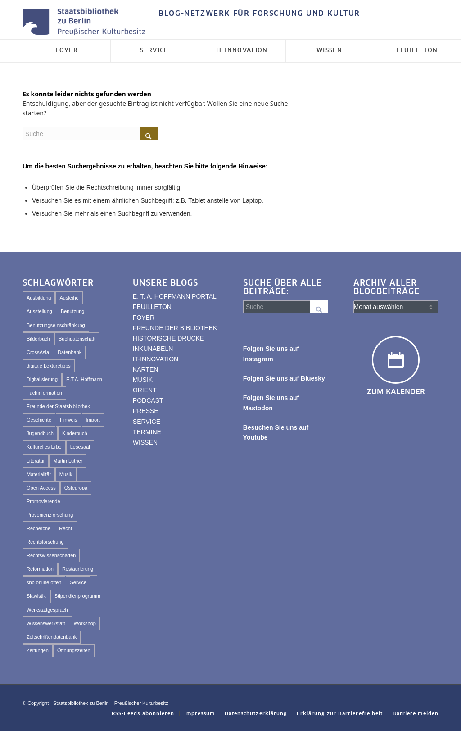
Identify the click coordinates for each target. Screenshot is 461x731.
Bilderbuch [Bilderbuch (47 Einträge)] (38, 338)
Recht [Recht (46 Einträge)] (65, 528)
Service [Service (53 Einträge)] (78, 582)
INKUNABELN (153, 348)
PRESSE (145, 410)
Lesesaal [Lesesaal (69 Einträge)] (80, 446)
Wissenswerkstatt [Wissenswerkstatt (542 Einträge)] (46, 623)
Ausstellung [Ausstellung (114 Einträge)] (39, 311)
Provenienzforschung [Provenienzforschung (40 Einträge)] (50, 515)
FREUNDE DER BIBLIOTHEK (175, 327)
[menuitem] (257, 14)
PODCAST (148, 400)
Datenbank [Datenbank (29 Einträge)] (69, 352)
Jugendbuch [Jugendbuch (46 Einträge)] (40, 433)
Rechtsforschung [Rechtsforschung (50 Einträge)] (45, 542)
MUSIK (143, 379)
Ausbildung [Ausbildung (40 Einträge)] (39, 297)
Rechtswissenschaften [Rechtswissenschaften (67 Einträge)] (51, 555)
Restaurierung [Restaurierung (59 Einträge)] (77, 569)
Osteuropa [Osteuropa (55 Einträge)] (75, 487)
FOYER (143, 317)
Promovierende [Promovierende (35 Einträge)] (43, 501)
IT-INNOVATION (155, 359)
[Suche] (90, 133)
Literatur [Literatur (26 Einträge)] (36, 460)
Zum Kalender (396, 391)
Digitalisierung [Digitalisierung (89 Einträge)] (42, 379)
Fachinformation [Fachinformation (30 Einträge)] (44, 392)
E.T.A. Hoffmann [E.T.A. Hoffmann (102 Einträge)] (84, 379)
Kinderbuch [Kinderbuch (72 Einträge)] (74, 433)
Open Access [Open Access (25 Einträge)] (41, 487)
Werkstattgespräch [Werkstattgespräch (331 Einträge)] (47, 610)
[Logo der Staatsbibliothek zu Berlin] (86, 22)
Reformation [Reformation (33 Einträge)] (40, 569)
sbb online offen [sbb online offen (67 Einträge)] (44, 582)
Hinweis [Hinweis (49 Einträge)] (68, 419)
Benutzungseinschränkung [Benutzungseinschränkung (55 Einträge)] (56, 325)
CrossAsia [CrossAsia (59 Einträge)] (38, 352)
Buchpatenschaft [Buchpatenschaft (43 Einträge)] (77, 338)
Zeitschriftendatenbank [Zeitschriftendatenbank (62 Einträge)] (52, 637)
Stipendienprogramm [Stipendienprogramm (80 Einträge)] (77, 596)
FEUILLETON (152, 306)
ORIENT (145, 390)
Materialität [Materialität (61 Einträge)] (39, 474)
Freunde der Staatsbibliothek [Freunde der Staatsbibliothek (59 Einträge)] (58, 406)
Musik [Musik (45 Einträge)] (65, 474)
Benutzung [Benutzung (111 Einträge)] (73, 311)
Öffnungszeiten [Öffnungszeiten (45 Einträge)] (73, 650)
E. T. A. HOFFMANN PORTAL (175, 296)
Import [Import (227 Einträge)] (93, 419)
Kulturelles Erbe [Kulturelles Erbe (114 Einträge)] (44, 446)
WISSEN (145, 442)
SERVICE (146, 421)
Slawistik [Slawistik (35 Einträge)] (36, 596)
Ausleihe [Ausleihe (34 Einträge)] (68, 297)
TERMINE (147, 432)
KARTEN (145, 369)
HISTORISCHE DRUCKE (168, 338)
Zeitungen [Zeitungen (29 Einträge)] (38, 650)
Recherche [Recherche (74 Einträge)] (38, 528)
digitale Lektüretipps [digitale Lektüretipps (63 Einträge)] (49, 365)
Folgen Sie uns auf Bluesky (284, 378)
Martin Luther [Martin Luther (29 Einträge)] (67, 460)
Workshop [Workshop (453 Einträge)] (85, 623)
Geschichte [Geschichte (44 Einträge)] (39, 419)
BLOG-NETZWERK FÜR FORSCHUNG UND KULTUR (259, 13)
